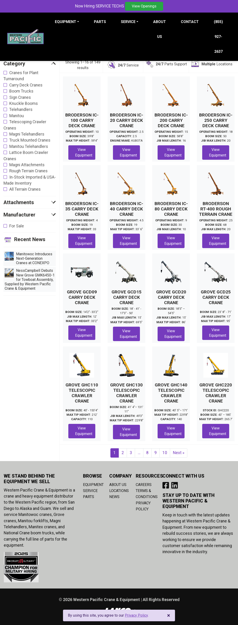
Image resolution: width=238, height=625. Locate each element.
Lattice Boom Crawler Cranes (25, 155)
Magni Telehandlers (26, 134)
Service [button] (128, 22)
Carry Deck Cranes (26, 85)
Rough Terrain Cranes (28, 171)
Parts (100, 22)
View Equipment (83, 152)
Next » (178, 452)
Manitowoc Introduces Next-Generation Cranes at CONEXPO (28, 258)
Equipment (93, 484)
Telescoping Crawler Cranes (24, 125)
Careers (144, 484)
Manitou (16, 115)
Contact (190, 22)
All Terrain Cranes (25, 189)
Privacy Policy (136, 615)
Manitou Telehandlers (28, 146)
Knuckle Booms (23, 103)
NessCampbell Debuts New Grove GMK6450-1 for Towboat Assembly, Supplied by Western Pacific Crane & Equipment (30, 279)
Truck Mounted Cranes (29, 140)
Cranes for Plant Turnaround (20, 75)
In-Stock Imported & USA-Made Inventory (29, 180)
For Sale (16, 226)
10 (164, 452)
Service (90, 491)
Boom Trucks (21, 91)
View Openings (144, 6)
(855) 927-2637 (218, 37)
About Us (159, 29)
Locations (119, 491)
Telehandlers (21, 109)
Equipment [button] (65, 22)
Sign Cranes (20, 97)
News (114, 497)
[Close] (168, 615)
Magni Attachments (27, 165)
